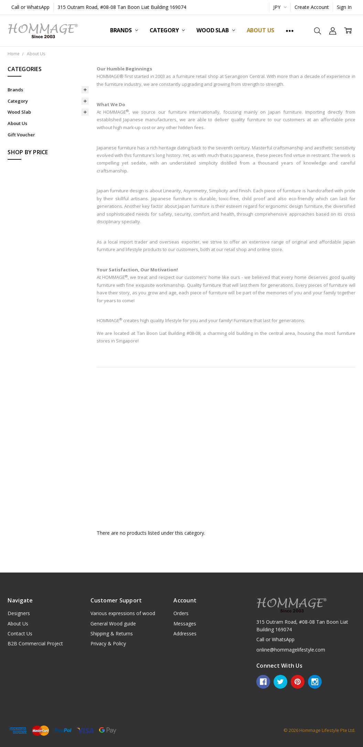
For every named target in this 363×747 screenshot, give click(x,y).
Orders (181, 613)
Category (167, 30)
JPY (280, 7)
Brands (124, 30)
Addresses (184, 633)
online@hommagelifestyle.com (290, 649)
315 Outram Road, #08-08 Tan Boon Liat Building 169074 (121, 7)
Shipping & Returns (111, 633)
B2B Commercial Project (35, 643)
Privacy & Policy (108, 643)
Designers (19, 613)
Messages (184, 623)
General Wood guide (113, 623)
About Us (261, 30)
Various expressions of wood (122, 613)
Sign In (344, 7)
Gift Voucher (21, 135)
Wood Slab (215, 30)
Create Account (312, 7)
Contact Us (20, 633)
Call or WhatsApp (30, 7)
